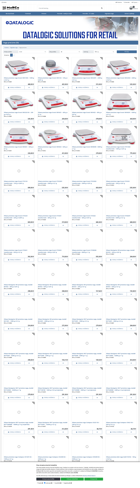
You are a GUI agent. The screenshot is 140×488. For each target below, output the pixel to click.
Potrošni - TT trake (88, 13)
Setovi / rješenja (129, 13)
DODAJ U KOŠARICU (14, 87)
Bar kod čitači (10, 13)
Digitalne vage (109, 13)
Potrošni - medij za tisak (64, 13)
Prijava (135, 2)
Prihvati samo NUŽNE (48, 479)
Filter (127, 52)
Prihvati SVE (93, 479)
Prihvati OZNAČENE (72, 479)
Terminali (28, 13)
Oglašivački (67, 483)
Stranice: (6, 55)
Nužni (40, 483)
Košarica (133, 8)
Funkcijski (48, 483)
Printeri (44, 13)
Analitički (57, 483)
